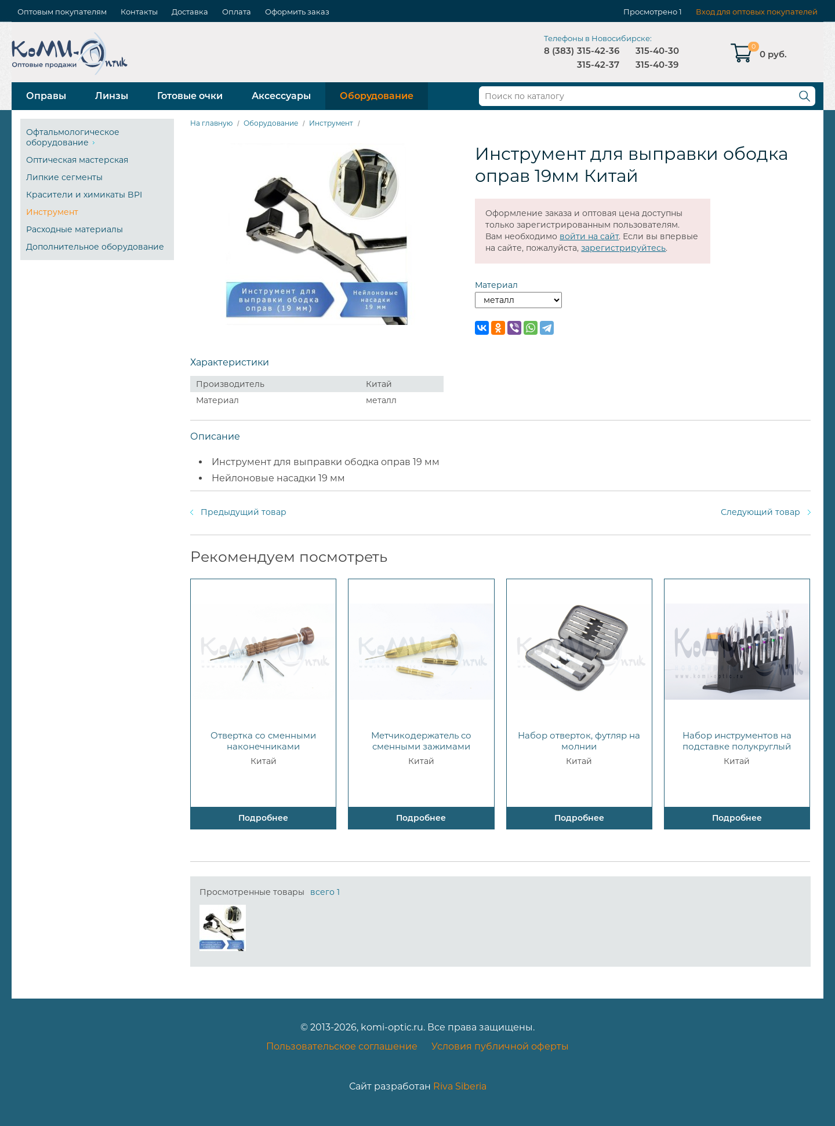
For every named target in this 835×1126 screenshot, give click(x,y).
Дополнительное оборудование (95, 247)
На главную (211, 123)
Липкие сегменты (64, 177)
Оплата (236, 11)
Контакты (139, 11)
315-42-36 (598, 50)
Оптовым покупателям (62, 11)
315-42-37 (598, 64)
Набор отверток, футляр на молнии (579, 741)
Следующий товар (760, 512)
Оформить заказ (297, 11)
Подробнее (263, 818)
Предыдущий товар (243, 512)
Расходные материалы (74, 229)
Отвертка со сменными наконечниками (263, 741)
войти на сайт (589, 236)
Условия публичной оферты (500, 1046)
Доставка (190, 11)
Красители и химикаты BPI (84, 194)
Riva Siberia (460, 1086)
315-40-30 (657, 50)
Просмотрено (650, 11)
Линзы (111, 95)
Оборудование (376, 95)
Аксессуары (281, 95)
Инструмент (52, 212)
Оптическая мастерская (77, 160)
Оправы (46, 95)
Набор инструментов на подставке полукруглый (737, 741)
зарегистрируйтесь (623, 248)
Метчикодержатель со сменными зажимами (421, 741)
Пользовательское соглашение (342, 1046)
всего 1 (325, 892)
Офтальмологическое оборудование (72, 137)
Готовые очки (190, 95)
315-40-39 (657, 64)
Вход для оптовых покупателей (757, 11)
